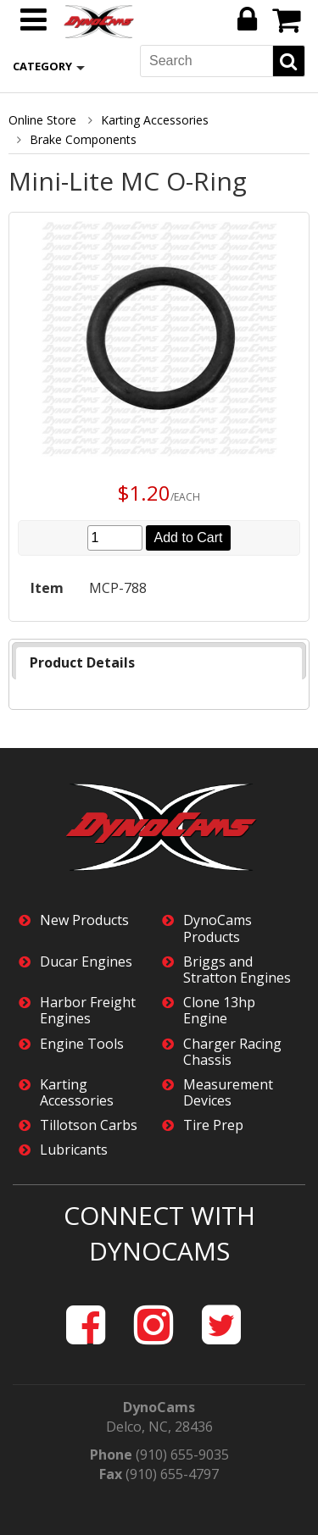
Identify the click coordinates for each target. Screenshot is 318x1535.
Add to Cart (188, 537)
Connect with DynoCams (159, 1233)
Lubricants (74, 1150)
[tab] (158, 662)
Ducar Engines (86, 962)
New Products (84, 920)
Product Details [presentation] (82, 662)
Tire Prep (213, 1125)
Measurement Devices (228, 1093)
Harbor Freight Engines (88, 1011)
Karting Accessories (155, 120)
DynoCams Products (217, 928)
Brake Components (83, 139)
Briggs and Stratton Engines (237, 970)
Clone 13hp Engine (219, 1011)
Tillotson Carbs (88, 1125)
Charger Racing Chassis (232, 1052)
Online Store (42, 120)
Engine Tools (82, 1044)
